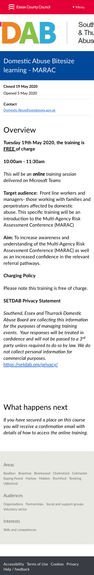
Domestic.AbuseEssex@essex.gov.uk (29, 110)
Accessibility (13, 564)
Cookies (57, 564)
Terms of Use (37, 564)
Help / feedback (16, 569)
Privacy (73, 564)
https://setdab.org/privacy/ (30, 364)
